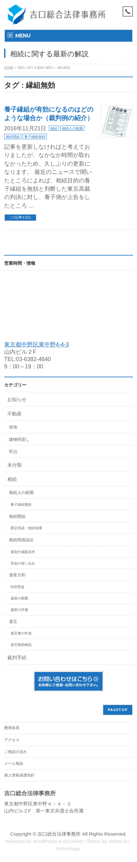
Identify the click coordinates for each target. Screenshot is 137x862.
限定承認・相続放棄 (26, 528)
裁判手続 (16, 657)
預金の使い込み (23, 563)
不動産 (14, 413)
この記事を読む (20, 217)
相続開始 (13, 137)
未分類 (14, 465)
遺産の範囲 (19, 598)
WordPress (45, 841)
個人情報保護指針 (19, 775)
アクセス (11, 740)
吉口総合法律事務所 (59, 834)
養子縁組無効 (34, 137)
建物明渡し (19, 439)
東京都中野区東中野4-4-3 (36, 344)
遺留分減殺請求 (23, 552)
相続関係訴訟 (21, 539)
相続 (53, 128)
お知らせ (16, 399)
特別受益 (18, 587)
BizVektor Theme (82, 841)
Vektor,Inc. (120, 841)
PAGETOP (118, 710)
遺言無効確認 (21, 644)
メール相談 (13, 763)
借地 (13, 427)
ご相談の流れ (15, 751)
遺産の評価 (19, 610)
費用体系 (11, 728)
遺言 (13, 621)
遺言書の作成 (21, 633)
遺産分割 (17, 574)
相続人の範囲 (72, 128)
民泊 (13, 451)
